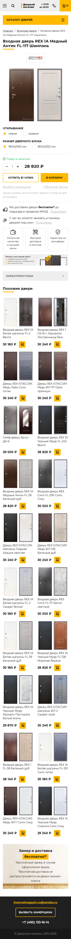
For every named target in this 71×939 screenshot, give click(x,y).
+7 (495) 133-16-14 (35, 922)
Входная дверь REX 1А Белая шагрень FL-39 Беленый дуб (18, 656)
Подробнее (58, 211)
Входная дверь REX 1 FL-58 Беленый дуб (17, 766)
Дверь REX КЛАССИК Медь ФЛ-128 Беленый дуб (52, 549)
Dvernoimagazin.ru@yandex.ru (35, 902)
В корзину (54, 177)
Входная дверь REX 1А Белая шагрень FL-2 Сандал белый (18, 603)
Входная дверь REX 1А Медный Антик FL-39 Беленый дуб (18, 495)
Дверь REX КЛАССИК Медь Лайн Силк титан (17, 387)
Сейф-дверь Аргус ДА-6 (16, 439)
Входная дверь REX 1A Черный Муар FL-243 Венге (52, 441)
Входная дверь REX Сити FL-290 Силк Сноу (50, 495)
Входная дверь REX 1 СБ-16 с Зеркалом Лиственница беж (51, 333)
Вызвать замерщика (17, 187)
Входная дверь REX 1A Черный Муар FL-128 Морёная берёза (52, 656)
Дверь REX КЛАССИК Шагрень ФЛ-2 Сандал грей (52, 710)
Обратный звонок (55, 187)
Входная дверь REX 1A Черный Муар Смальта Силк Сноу (52, 822)
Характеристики (19, 276)
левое (10, 134)
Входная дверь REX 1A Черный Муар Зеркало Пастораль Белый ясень (18, 712)
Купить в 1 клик (20, 177)
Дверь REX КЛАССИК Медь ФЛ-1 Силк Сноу (18, 820)
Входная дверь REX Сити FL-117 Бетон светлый (50, 603)
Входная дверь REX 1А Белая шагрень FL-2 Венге (18, 333)
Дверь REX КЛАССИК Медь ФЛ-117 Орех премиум (52, 387)
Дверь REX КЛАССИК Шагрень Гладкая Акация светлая (17, 549)
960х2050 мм (14, 146)
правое (31, 134)
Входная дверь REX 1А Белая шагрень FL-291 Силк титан (52, 768)
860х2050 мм (43, 146)
